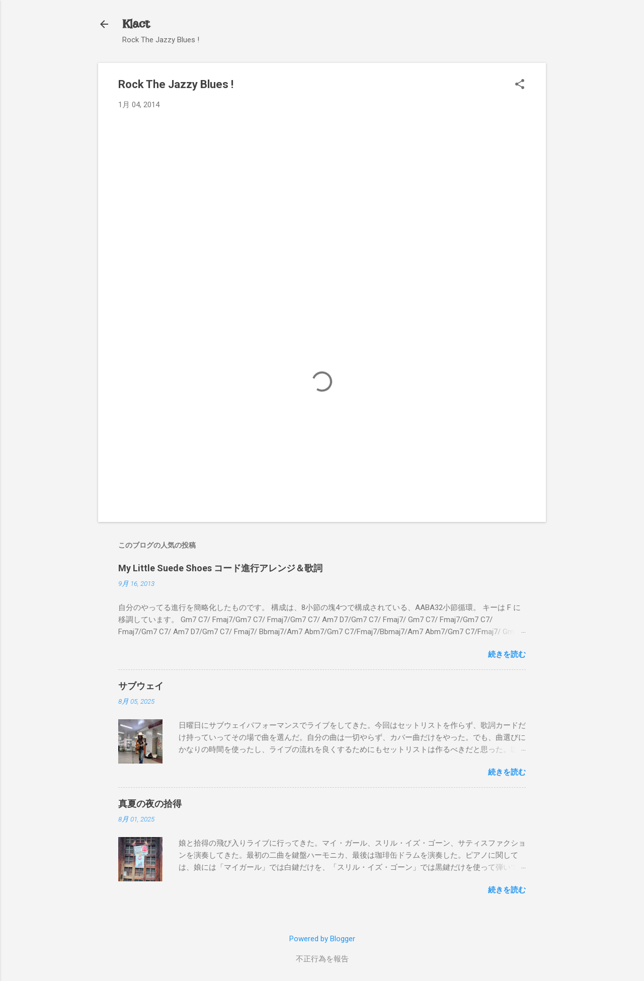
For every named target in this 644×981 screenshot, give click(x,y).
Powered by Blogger (322, 938)
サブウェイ (141, 686)
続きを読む (507, 654)
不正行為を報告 (322, 958)
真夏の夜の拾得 (150, 803)
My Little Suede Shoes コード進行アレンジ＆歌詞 (220, 568)
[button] (520, 85)
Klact (135, 24)
